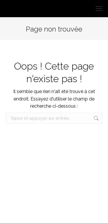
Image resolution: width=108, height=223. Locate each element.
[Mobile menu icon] (99, 9)
